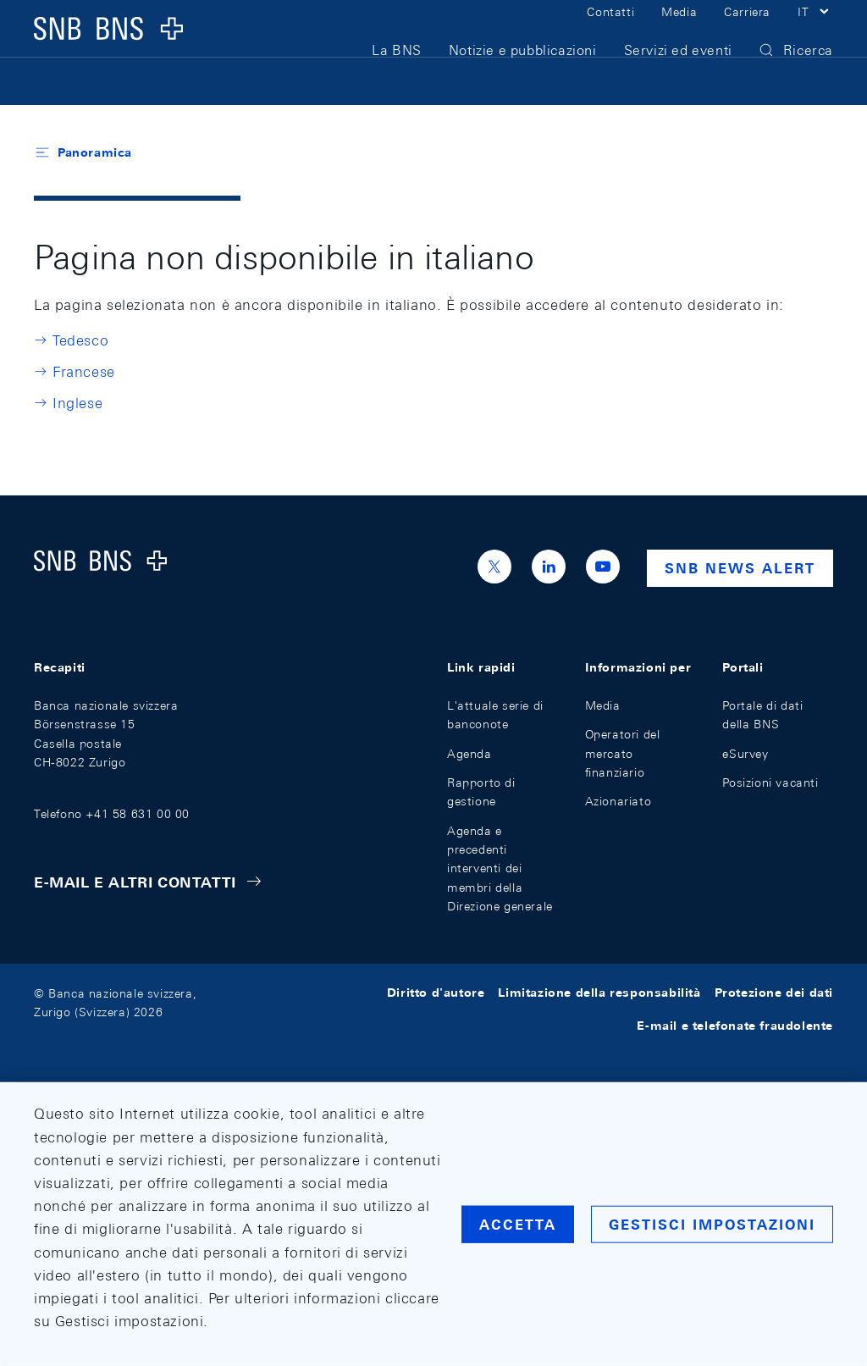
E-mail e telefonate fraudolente (735, 1025)
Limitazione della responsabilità (599, 993)
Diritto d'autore (436, 993)
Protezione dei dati (774, 993)
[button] (815, 32)
